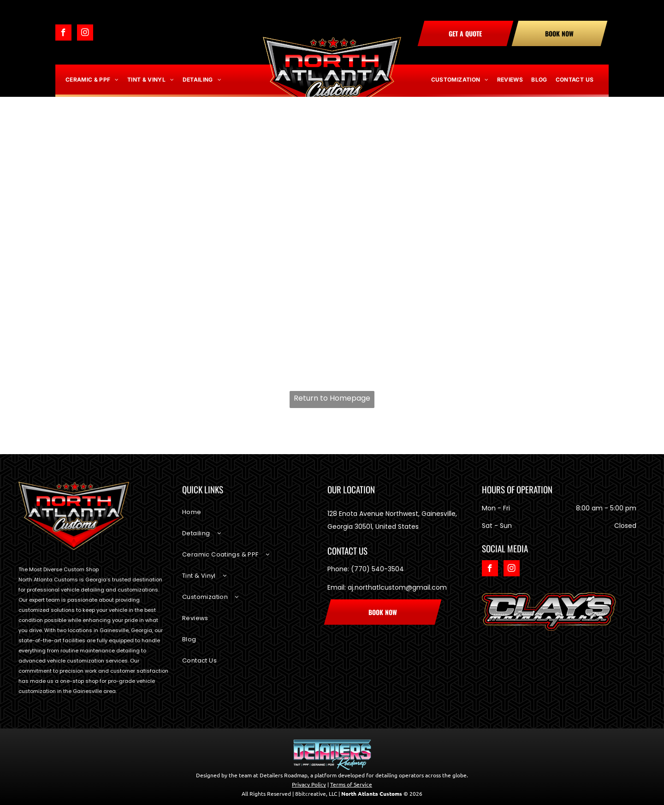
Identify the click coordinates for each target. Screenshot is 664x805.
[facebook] (63, 33)
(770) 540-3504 (377, 569)
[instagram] (85, 33)
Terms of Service (351, 784)
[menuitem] (92, 79)
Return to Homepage (332, 398)
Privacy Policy (309, 784)
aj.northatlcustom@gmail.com (397, 587)
